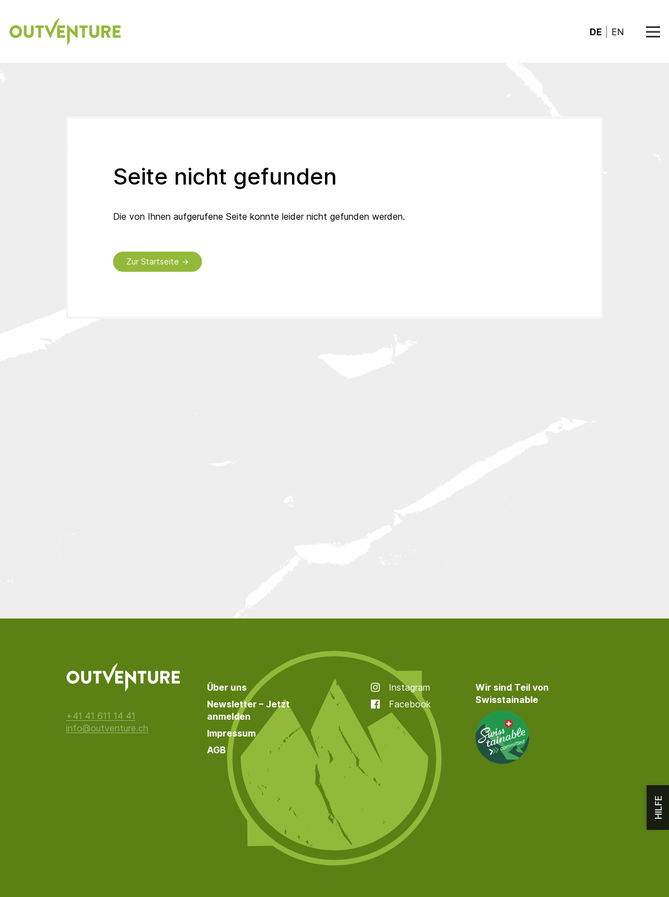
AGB (216, 750)
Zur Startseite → (157, 261)
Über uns (227, 687)
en (617, 31)
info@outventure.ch (107, 728)
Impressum (231, 733)
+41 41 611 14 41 (100, 715)
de (596, 31)
